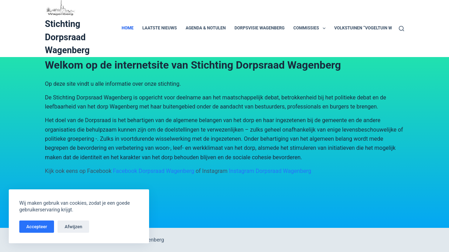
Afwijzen (73, 226)
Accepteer (36, 226)
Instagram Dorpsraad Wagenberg (270, 171)
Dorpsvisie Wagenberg (260, 28)
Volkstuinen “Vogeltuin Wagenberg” (374, 28)
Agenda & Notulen (206, 28)
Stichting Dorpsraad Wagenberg (67, 37)
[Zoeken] (401, 28)
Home (128, 28)
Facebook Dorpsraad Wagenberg (153, 171)
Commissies (310, 28)
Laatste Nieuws (159, 28)
